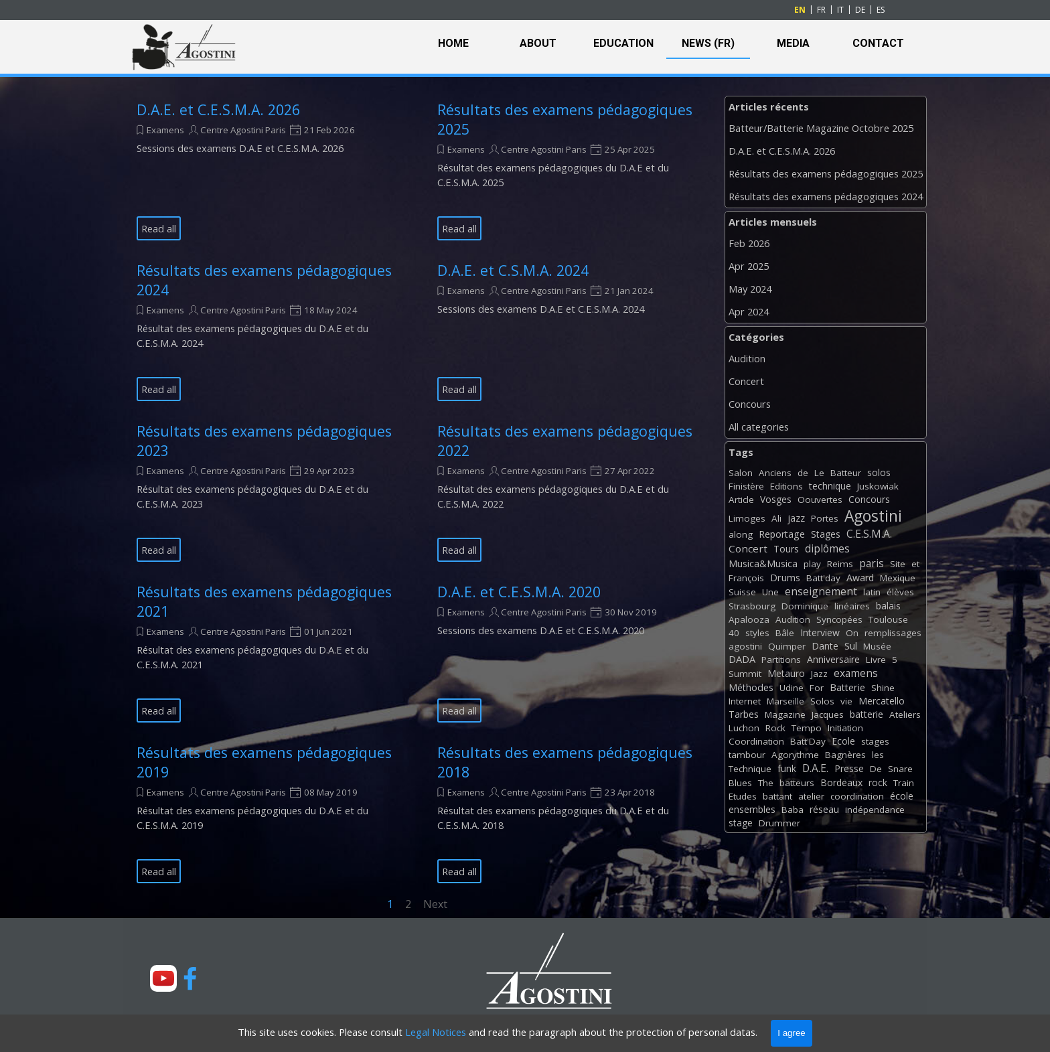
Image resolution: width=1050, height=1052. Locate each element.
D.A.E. (815, 768)
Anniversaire (833, 659)
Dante (825, 646)
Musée (877, 646)
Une (770, 592)
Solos (822, 701)
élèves (900, 592)
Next (435, 904)
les (878, 755)
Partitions (781, 660)
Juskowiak (878, 486)
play (812, 564)
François (746, 578)
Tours (786, 548)
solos (879, 472)
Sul (850, 646)
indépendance (875, 810)
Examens (165, 130)
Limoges (747, 518)
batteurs (796, 783)
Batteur (845, 473)
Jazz (819, 674)
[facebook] (190, 978)
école (901, 796)
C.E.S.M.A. (869, 533)
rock (878, 782)
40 (734, 633)
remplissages (893, 633)
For (817, 688)
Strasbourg (752, 606)
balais (888, 605)
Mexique (897, 578)
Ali (776, 518)
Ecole (843, 741)
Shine (883, 688)
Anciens (775, 473)
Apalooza (749, 619)
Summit (745, 674)
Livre (876, 660)
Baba (792, 810)
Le (819, 473)
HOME (453, 43)
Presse (849, 768)
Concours (750, 403)
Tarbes (744, 714)
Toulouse (888, 619)
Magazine (785, 714)
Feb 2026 (749, 243)
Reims (840, 564)
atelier (811, 796)
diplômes (827, 548)
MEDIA (793, 43)
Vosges (776, 499)
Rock (775, 728)
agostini (745, 646)
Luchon (744, 728)
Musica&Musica (763, 563)
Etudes (743, 796)
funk (786, 768)
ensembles (752, 809)
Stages (825, 534)
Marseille (785, 701)
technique (830, 485)
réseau (824, 809)
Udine (791, 688)
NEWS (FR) (708, 43)
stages (875, 741)
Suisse (742, 592)
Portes (824, 518)
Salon (741, 473)
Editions (786, 486)
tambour (747, 755)
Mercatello (881, 700)
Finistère (746, 486)
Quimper (787, 646)
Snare (900, 769)
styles (757, 633)
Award (860, 577)
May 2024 (750, 288)
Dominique (804, 606)
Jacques (828, 714)
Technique (750, 769)
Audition (747, 358)
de (803, 473)
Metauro (786, 673)
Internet (745, 701)
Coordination (756, 741)
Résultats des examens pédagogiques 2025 (826, 173)
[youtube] (163, 978)
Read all (158, 228)
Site (897, 564)
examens (856, 673)
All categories (759, 426)
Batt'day (823, 578)
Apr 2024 (749, 311)
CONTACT (878, 43)
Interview (820, 632)
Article (741, 500)
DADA (742, 659)
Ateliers (905, 714)
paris (871, 563)
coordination (857, 796)
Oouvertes (820, 500)
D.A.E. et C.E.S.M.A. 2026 (218, 109)
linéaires (852, 606)
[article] (270, 170)
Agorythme (795, 755)
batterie (866, 714)
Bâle (784, 633)
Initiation (845, 728)
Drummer (779, 823)
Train (903, 783)
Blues (740, 783)
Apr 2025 (749, 266)
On (852, 633)
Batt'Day (808, 741)
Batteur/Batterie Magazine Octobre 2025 (821, 128)
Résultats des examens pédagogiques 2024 (826, 196)
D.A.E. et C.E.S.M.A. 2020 (519, 591)
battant (777, 796)
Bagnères (845, 755)
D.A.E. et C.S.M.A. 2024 (513, 270)
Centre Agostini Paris (243, 130)
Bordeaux (841, 782)
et (915, 564)
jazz (796, 518)
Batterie (847, 687)
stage (741, 822)
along (741, 534)
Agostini (873, 516)
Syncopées (839, 619)
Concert (746, 381)
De (876, 769)
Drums (785, 577)
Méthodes (751, 687)
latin (872, 592)
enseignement (821, 591)
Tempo (807, 728)
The (765, 783)
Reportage (782, 534)
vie (846, 701)
